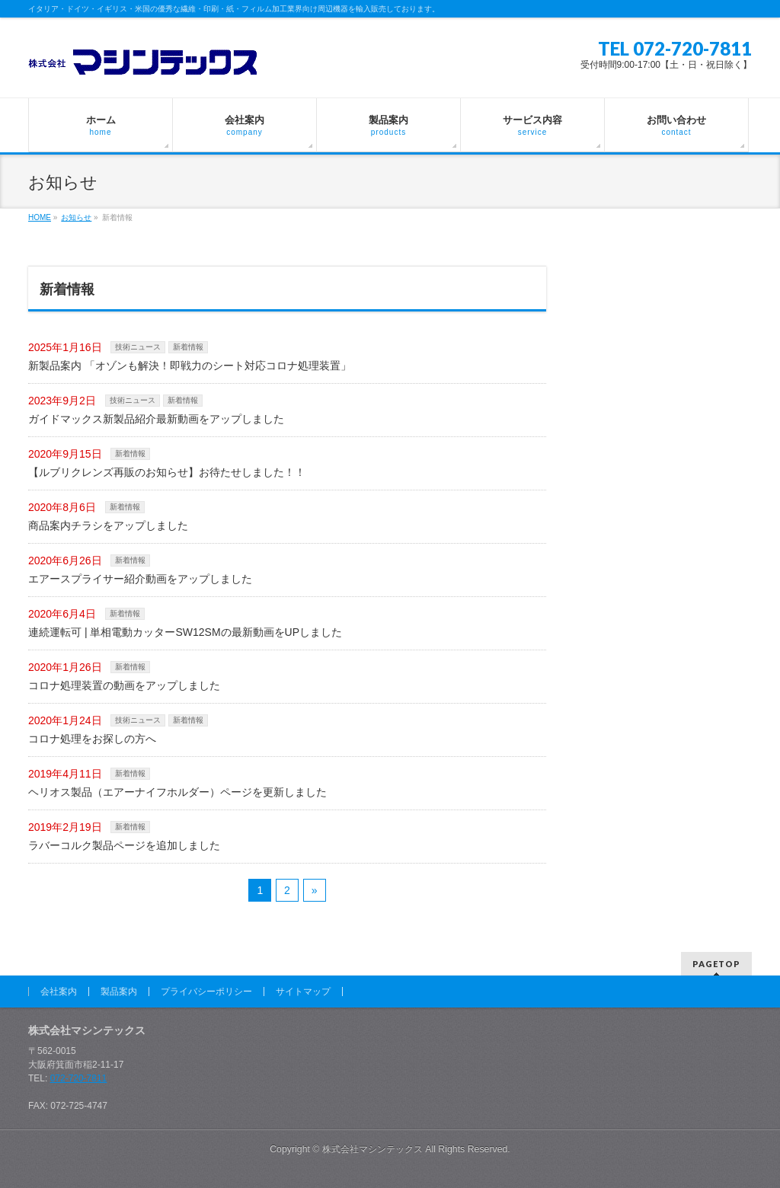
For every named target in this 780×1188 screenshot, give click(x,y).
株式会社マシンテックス (372, 1149)
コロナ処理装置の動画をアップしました (124, 685)
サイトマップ (303, 991)
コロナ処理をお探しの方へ (92, 739)
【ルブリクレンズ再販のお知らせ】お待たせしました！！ (166, 472)
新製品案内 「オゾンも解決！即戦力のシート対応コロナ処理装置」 (189, 365)
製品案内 (119, 991)
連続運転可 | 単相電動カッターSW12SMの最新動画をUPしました (185, 632)
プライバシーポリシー (206, 991)
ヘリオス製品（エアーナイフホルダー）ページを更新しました (177, 792)
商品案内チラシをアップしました (108, 525)
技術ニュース (138, 347)
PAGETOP (716, 964)
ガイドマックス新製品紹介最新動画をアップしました (156, 419)
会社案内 (58, 991)
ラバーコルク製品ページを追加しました (124, 845)
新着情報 (188, 347)
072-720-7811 (78, 1078)
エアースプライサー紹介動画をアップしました (140, 579)
